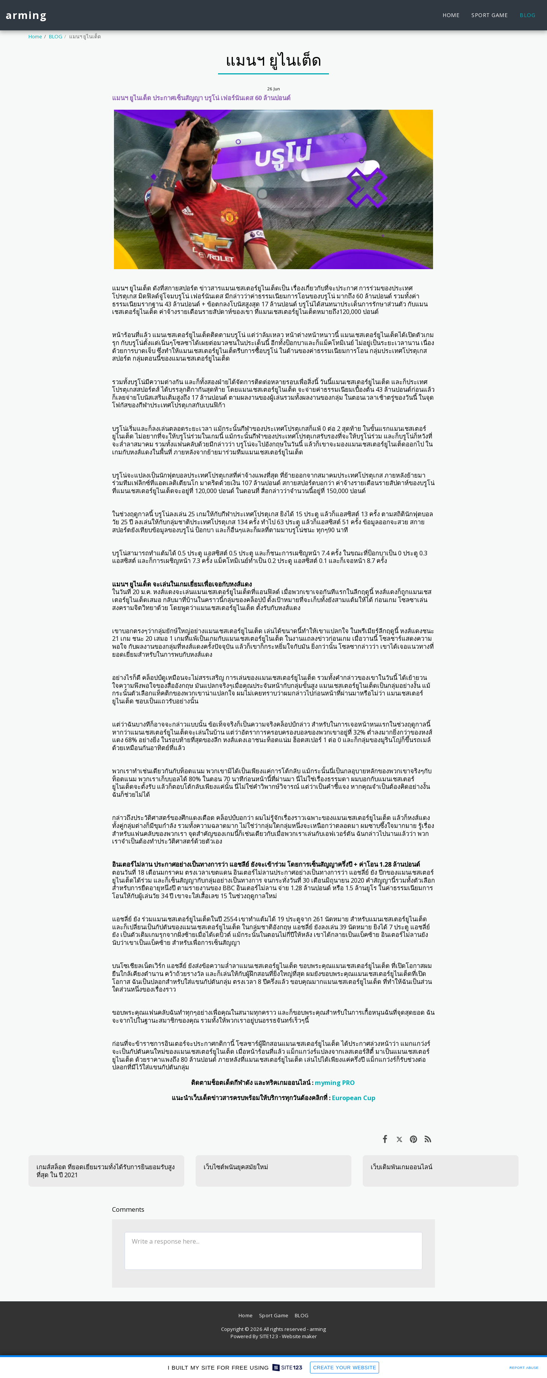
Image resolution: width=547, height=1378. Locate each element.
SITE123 (268, 1336)
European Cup (353, 1097)
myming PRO (335, 1082)
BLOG (55, 36)
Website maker (299, 1336)
